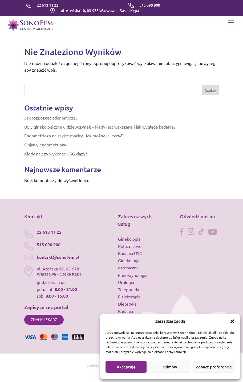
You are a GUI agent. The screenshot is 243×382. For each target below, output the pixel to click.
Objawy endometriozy (45, 144)
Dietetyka (127, 303)
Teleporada (128, 289)
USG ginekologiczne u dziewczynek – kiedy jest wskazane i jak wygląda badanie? (99, 126)
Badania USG (130, 253)
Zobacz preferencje (214, 366)
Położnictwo (129, 246)
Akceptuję (126, 366)
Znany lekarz (44, 319)
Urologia (126, 282)
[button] (232, 321)
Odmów (170, 366)
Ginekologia (129, 238)
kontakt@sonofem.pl (58, 257)
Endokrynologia (132, 275)
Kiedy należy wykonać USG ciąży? (55, 153)
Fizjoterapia (129, 296)
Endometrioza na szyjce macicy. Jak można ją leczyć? (74, 135)
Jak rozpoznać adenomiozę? (50, 117)
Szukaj (210, 90)
